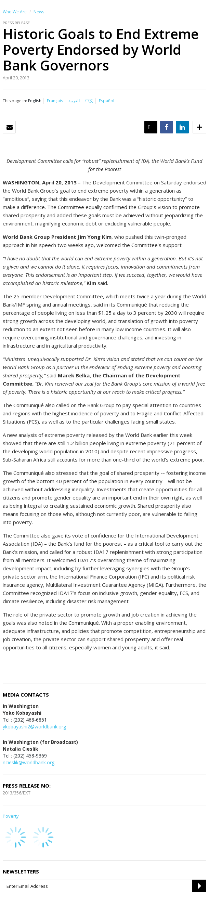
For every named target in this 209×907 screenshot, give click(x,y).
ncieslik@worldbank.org (28, 762)
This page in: (15, 101)
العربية (74, 101)
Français (55, 101)
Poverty (11, 816)
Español (106, 101)
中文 (89, 101)
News (39, 12)
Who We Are (15, 12)
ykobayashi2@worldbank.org (34, 726)
